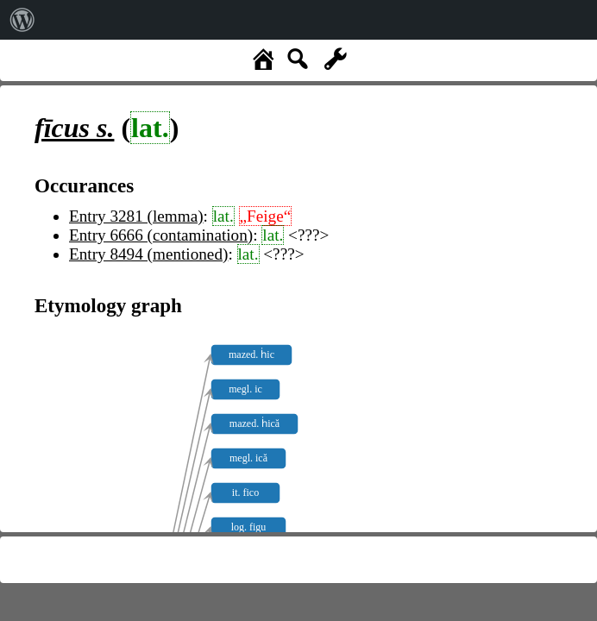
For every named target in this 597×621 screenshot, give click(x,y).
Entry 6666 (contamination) (161, 235)
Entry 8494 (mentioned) (148, 254)
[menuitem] (22, 20)
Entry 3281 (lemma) (136, 216)
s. (74, 127)
